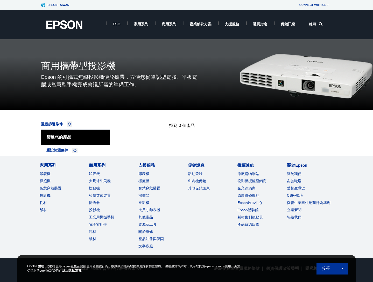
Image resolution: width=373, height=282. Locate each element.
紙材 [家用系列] (43, 210)
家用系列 (141, 24)
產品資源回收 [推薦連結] (248, 224)
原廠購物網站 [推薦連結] (248, 174)
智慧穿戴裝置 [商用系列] (100, 195)
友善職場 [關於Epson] (294, 181)
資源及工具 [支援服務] (147, 224)
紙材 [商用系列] (92, 239)
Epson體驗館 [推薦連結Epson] (248, 210)
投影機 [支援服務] (143, 203)
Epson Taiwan (58, 4)
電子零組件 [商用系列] (98, 224)
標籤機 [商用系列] (94, 188)
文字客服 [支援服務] (145, 246)
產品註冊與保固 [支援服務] (151, 239)
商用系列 (169, 24)
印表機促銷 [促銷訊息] (197, 181)
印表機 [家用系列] (45, 174)
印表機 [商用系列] (94, 174)
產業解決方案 (201, 24)
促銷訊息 (288, 24)
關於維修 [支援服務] (145, 232)
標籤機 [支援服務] (143, 181)
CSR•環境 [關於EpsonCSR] (295, 195)
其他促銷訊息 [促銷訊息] (199, 188)
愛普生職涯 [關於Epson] (296, 188)
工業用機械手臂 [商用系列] (101, 217)
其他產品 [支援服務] (145, 217)
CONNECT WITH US (314, 4)
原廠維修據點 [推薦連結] (248, 195)
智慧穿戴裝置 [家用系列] (50, 188)
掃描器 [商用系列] (94, 203)
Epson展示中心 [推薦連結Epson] (249, 203)
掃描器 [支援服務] (143, 195)
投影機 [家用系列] (45, 195)
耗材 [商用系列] (92, 232)
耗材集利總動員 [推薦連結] (250, 217)
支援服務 (232, 24)
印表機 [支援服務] (143, 174)
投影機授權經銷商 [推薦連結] (251, 181)
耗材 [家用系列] (43, 203)
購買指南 (260, 24)
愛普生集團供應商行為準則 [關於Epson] (308, 203)
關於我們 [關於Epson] (294, 174)
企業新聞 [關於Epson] (294, 210)
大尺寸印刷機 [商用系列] (100, 181)
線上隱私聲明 (71, 270)
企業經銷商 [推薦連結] (246, 188)
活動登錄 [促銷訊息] (195, 174)
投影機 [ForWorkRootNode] (94, 210)
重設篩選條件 (52, 124)
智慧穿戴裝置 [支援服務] (149, 188)
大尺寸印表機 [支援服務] (149, 210)
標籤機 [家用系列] (45, 181)
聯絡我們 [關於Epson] (294, 217)
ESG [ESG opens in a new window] (116, 24)
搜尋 (315, 24)
